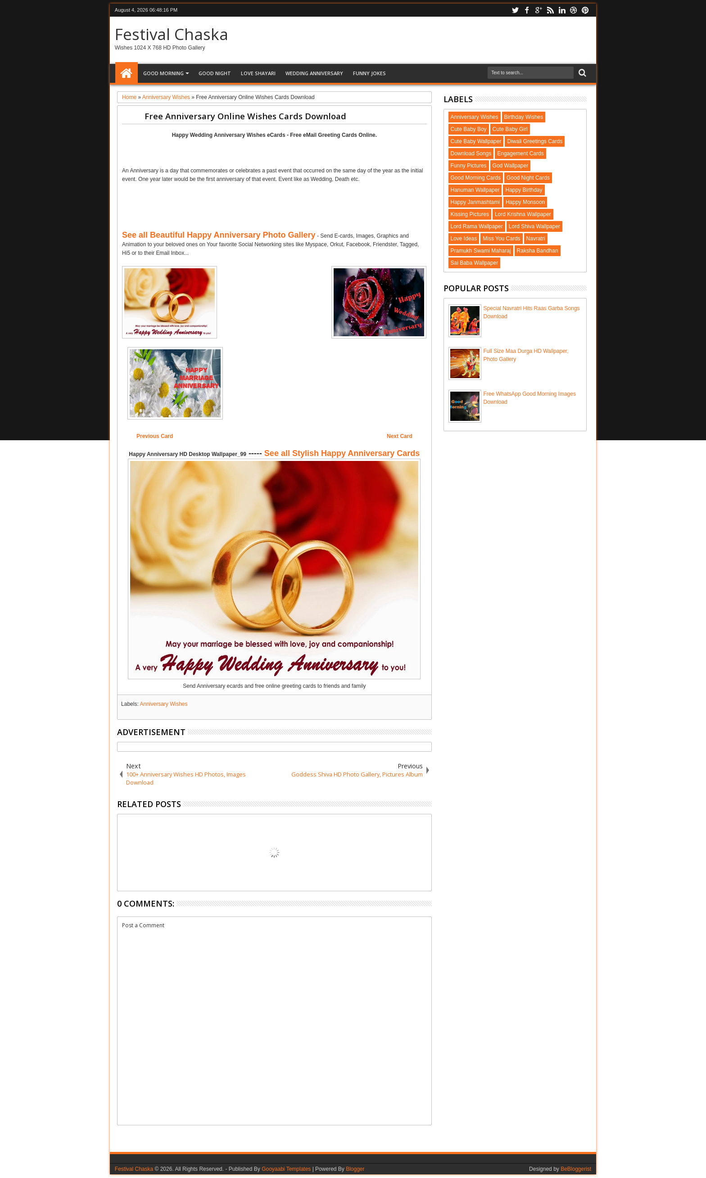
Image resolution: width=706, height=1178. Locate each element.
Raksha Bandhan (537, 251)
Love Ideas (464, 238)
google (538, 10)
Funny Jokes (369, 73)
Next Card (399, 436)
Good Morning (163, 73)
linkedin (562, 10)
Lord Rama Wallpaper (477, 226)
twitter (515, 10)
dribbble (573, 10)
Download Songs (471, 153)
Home (126, 73)
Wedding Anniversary (314, 73)
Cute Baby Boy (469, 129)
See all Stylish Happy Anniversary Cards (342, 453)
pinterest (585, 10)
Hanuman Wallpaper (475, 190)
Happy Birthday (523, 190)
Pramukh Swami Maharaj (481, 251)
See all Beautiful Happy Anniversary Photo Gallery (218, 234)
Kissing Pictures (470, 214)
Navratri (535, 238)
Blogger (355, 1169)
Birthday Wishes (523, 117)
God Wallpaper (511, 165)
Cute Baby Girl (510, 129)
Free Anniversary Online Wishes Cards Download (245, 116)
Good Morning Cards (476, 178)
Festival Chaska (171, 34)
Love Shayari (258, 73)
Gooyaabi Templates (286, 1169)
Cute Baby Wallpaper (476, 141)
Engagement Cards (520, 153)
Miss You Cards (501, 238)
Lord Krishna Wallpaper (523, 214)
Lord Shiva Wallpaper (534, 226)
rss (550, 10)
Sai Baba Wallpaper (474, 263)
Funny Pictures (469, 165)
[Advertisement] (274, 151)
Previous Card (154, 436)
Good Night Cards (528, 178)
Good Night (215, 73)
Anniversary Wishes (163, 704)
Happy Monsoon (525, 202)
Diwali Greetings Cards (534, 141)
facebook (527, 10)
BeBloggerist (576, 1169)
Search (581, 73)
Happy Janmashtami (475, 202)
